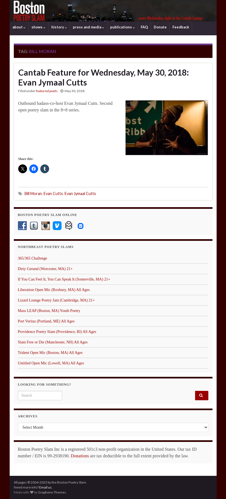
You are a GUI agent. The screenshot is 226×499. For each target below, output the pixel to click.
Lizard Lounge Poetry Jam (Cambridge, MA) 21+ (56, 300)
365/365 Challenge (32, 258)
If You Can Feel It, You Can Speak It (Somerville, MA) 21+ (64, 279)
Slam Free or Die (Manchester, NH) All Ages (53, 342)
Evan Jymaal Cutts (80, 193)
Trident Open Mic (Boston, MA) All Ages (50, 353)
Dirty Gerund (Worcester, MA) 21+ (45, 269)
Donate (160, 27)
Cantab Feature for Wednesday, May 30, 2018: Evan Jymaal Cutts (103, 77)
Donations (80, 455)
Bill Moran (33, 193)
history (59, 27)
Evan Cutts (53, 193)
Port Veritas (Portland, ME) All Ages (46, 321)
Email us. (45, 487)
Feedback (180, 27)
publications (122, 27)
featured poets (47, 91)
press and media (88, 27)
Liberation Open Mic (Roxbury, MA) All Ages (54, 290)
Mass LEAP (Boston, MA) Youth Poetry (49, 311)
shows (38, 27)
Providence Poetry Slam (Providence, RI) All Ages (57, 332)
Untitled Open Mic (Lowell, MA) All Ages (51, 363)
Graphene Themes (52, 492)
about (19, 27)
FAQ (144, 27)
